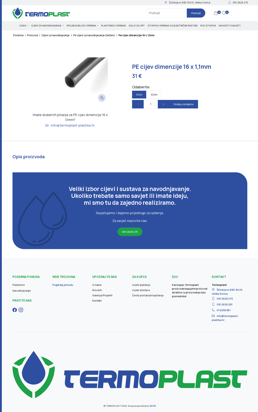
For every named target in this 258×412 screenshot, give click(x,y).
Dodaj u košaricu (184, 104)
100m (139, 94)
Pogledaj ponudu (62, 285)
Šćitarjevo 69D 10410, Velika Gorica (187, 2)
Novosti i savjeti (229, 25)
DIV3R (153, 405)
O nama (96, 285)
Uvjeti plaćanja (141, 285)
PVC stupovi (208, 25)
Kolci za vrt (137, 25)
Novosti (97, 290)
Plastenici (19, 285)
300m (154, 94)
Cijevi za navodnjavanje (46, 25)
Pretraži (196, 13)
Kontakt (97, 300)
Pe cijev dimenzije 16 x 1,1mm (136, 35)
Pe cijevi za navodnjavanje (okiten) (94, 35)
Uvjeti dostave (141, 290)
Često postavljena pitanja (147, 295)
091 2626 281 (222, 304)
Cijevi (23, 25)
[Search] (167, 13)
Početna (18, 35)
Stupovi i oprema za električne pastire (172, 25)
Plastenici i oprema (113, 25)
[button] (216, 13)
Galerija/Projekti (102, 295)
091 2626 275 (238, 2)
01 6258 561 (221, 310)
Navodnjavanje (22, 290)
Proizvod (32, 35)
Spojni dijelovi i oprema (81, 25)
